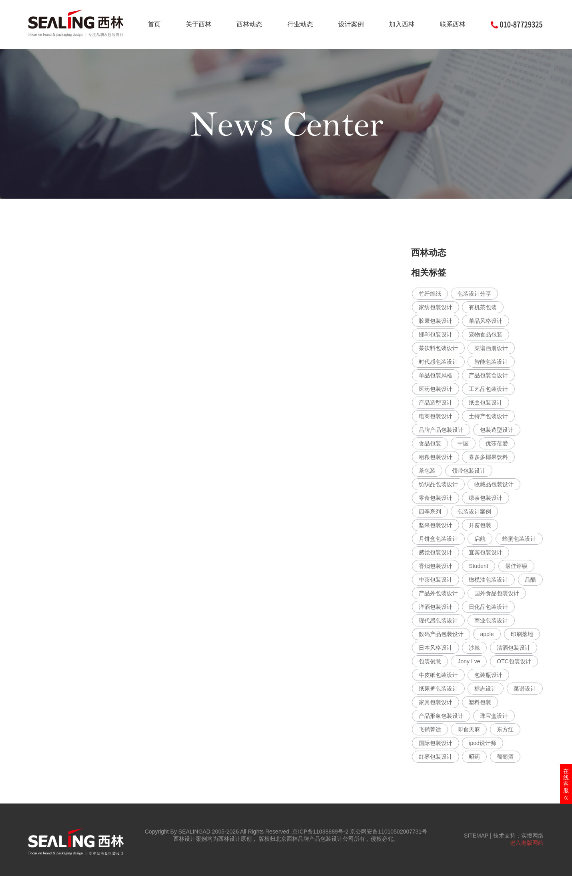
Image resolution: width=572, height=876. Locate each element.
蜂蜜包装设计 (519, 539)
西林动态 (249, 24)
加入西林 (402, 24)
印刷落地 (522, 634)
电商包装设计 (435, 416)
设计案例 (351, 24)
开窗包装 (480, 525)
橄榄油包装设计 (488, 579)
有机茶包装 (483, 307)
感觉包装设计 (435, 552)
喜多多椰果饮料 (488, 457)
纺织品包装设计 (438, 484)
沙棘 (474, 647)
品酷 (530, 579)
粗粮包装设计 (435, 457)
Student (478, 566)
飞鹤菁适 (430, 729)
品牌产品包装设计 (441, 430)
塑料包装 (480, 702)
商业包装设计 (491, 620)
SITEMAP (476, 835)
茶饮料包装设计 (438, 348)
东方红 (505, 729)
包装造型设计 (497, 430)
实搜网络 (532, 835)
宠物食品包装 (485, 334)
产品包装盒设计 (488, 375)
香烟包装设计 (435, 566)
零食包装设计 (435, 498)
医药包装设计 (435, 389)
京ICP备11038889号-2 (320, 831)
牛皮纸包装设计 (438, 675)
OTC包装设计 (514, 661)
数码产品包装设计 (441, 634)
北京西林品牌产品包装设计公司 (314, 839)
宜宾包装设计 (485, 552)
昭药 (474, 756)
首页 (154, 24)
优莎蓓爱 (497, 443)
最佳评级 (516, 566)
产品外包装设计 (438, 593)
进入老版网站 (527, 843)
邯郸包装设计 (435, 334)
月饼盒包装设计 (438, 539)
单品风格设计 (485, 321)
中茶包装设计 (435, 579)
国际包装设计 (435, 743)
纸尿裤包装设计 (438, 688)
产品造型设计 (435, 402)
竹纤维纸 (430, 293)
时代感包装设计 (438, 361)
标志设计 (485, 688)
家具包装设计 (435, 702)
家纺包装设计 (435, 307)
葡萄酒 (505, 756)
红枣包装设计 (435, 756)
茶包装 (427, 470)
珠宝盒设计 (494, 716)
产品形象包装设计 (441, 716)
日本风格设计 (435, 647)
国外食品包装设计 (496, 593)
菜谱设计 (525, 688)
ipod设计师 (482, 743)
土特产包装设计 (488, 416)
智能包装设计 (491, 361)
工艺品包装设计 (488, 389)
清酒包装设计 (513, 647)
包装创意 (430, 661)
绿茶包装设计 (485, 498)
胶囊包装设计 (435, 321)
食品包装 (430, 443)
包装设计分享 (474, 293)
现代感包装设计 (438, 620)
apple (487, 634)
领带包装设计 (469, 470)
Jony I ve (469, 661)
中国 (463, 443)
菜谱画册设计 (491, 348)
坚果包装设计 (435, 525)
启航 (480, 539)
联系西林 (453, 24)
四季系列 (430, 511)
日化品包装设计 (488, 607)
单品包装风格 (435, 375)
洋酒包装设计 (435, 607)
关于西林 (198, 24)
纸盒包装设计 (485, 402)
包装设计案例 (474, 511)
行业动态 (300, 24)
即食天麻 (469, 729)
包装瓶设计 (488, 675)
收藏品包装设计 (494, 484)
